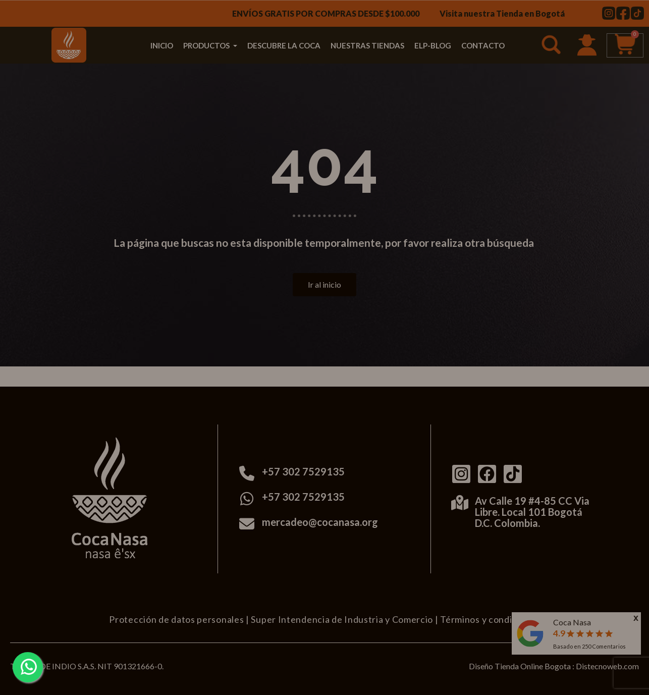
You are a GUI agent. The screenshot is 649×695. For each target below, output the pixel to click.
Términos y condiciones (489, 619)
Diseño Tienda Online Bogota (520, 666)
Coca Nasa (572, 622)
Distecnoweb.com (607, 666)
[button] (552, 47)
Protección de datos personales (176, 619)
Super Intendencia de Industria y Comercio (342, 619)
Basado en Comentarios (589, 646)
